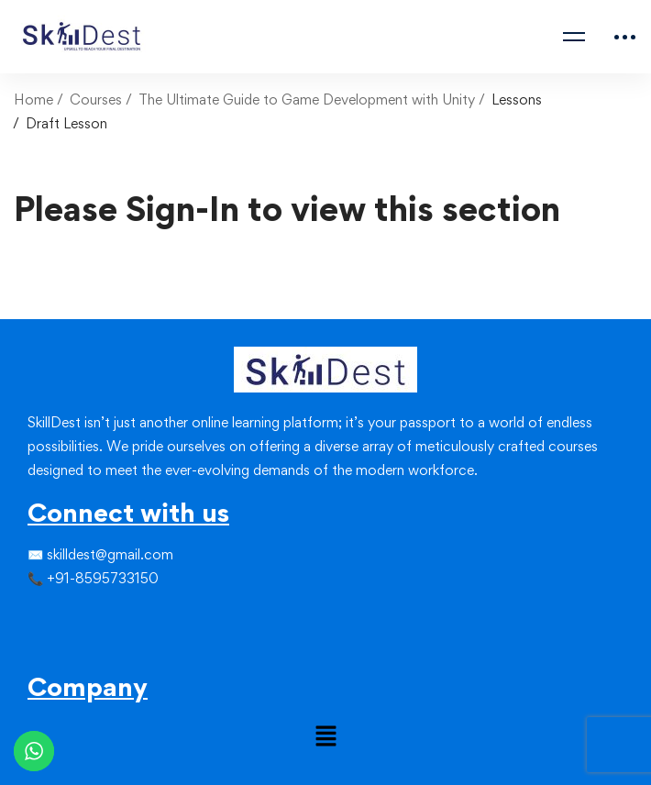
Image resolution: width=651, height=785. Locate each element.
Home (33, 99)
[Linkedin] (71, 616)
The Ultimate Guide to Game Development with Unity (306, 99)
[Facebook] (27, 616)
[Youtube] (71, 649)
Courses (96, 99)
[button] (325, 737)
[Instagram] (57, 616)
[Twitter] (42, 616)
